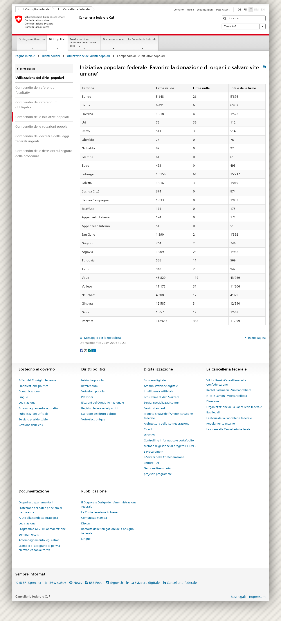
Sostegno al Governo (32, 39)
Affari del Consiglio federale (37, 380)
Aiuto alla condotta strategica (38, 517)
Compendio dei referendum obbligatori (36, 104)
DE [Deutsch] (239, 9)
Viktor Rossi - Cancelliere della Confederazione (226, 382)
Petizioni (87, 397)
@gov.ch (116, 582)
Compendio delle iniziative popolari (42, 117)
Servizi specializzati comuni (162, 402)
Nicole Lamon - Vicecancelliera (226, 395)
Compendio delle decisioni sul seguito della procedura (43, 153)
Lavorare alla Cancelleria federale (228, 429)
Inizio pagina (256, 337)
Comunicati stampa (94, 517)
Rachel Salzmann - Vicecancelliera (228, 390)
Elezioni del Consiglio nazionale (102, 402)
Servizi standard (154, 408)
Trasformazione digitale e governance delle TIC (83, 42)
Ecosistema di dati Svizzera (161, 397)
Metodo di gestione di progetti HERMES (170, 446)
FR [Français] (245, 9)
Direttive (149, 434)
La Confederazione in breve (99, 512)
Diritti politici (58, 40)
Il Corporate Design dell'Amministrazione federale (108, 504)
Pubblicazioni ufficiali (33, 413)
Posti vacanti (223, 9)
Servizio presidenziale (33, 419)
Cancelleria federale (74, 9)
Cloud (148, 429)
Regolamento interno (220, 423)
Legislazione (27, 402)
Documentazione (113, 39)
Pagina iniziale (25, 56)
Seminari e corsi (29, 534)
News (78, 582)
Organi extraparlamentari (36, 502)
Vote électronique (93, 419)
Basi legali (213, 412)
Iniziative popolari (93, 380)
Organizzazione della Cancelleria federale (234, 407)
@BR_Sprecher (30, 582)
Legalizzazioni (205, 9)
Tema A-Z (243, 26)
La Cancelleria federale (142, 39)
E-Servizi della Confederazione (164, 457)
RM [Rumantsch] (256, 9)
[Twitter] (86, 350)
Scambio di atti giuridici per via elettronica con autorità (39, 548)
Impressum (257, 597)
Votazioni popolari (93, 391)
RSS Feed (96, 582)
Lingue (23, 397)
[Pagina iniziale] (77, 22)
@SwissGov (57, 582)
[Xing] (90, 350)
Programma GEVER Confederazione (42, 529)
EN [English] (263, 9)
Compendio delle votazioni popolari (42, 126)
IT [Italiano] (250, 9)
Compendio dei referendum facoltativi (36, 90)
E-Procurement (153, 451)
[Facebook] (82, 350)
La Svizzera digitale (145, 582)
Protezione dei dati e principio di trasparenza (40, 510)
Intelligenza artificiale (158, 391)
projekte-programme (158, 474)
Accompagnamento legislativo (39, 408)
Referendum (89, 386)
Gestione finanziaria (157, 468)
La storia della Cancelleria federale (229, 418)
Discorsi (86, 523)
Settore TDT (151, 462)
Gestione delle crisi (31, 425)
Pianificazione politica (33, 386)
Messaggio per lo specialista (102, 337)
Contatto (179, 9)
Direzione (212, 401)
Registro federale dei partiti (99, 408)
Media (190, 9)
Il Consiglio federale (33, 9)
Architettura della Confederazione (166, 423)
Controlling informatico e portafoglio (169, 440)
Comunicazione (29, 391)
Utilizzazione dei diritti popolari (88, 56)
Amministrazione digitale (161, 386)
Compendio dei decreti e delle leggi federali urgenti (42, 138)
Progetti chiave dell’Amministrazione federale (168, 416)
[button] (225, 18)
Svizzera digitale (155, 380)
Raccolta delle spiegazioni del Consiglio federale (107, 531)
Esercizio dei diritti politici (98, 413)
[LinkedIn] (94, 350)
